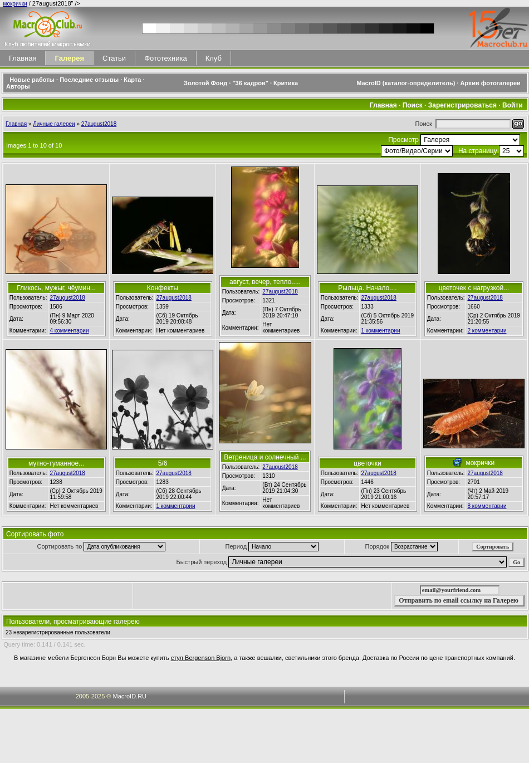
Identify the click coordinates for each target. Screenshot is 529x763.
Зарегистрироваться (462, 105)
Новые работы (32, 79)
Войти (512, 105)
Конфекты (162, 288)
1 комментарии (380, 330)
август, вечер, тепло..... (265, 282)
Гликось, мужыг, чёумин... (56, 288)
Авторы (18, 86)
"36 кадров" (250, 83)
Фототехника (165, 58)
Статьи (114, 58)
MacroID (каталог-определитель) (405, 83)
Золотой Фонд (205, 83)
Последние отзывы (89, 79)
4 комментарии (69, 330)
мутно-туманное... (56, 463)
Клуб (213, 58)
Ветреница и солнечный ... (265, 457)
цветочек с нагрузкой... (474, 288)
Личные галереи (54, 124)
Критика (285, 83)
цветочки (367, 463)
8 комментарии (486, 506)
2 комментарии (486, 330)
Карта (132, 79)
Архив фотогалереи (491, 83)
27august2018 (98, 124)
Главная (22, 58)
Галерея (69, 58)
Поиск (413, 105)
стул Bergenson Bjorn (201, 657)
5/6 (163, 463)
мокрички (15, 4)
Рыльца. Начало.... (367, 288)
